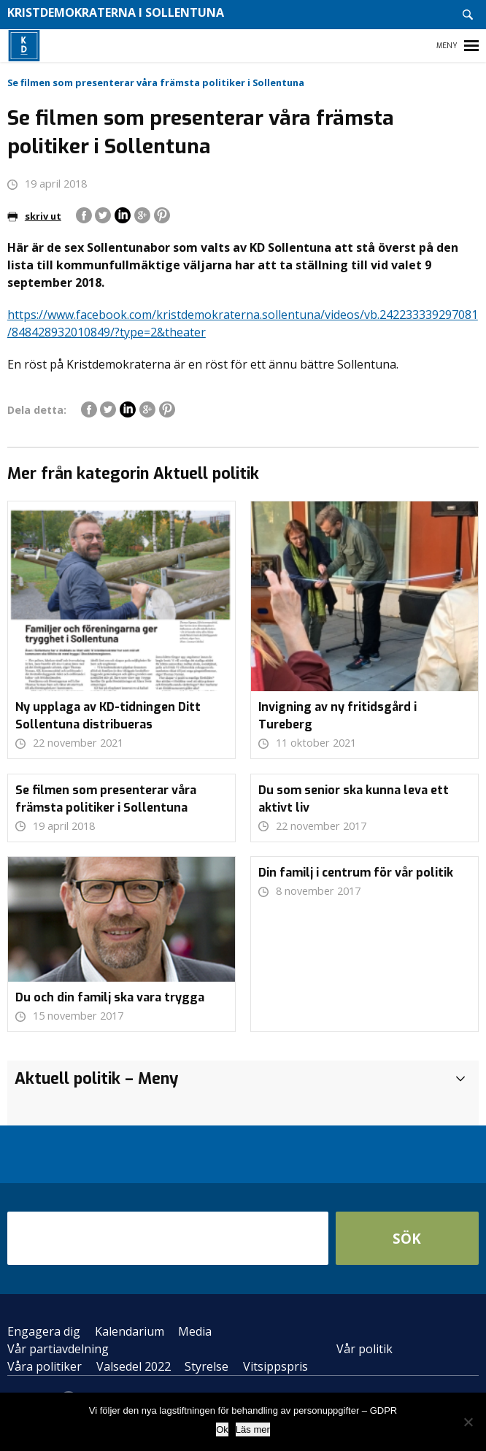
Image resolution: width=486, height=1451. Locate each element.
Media (195, 1331)
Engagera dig (43, 1331)
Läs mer (253, 1429)
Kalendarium (129, 1331)
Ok (222, 1429)
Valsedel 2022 (133, 1366)
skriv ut (34, 216)
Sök (407, 1238)
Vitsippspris (275, 1366)
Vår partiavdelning (58, 1349)
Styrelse (206, 1366)
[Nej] (467, 1422)
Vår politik (364, 1349)
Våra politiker (44, 1366)
